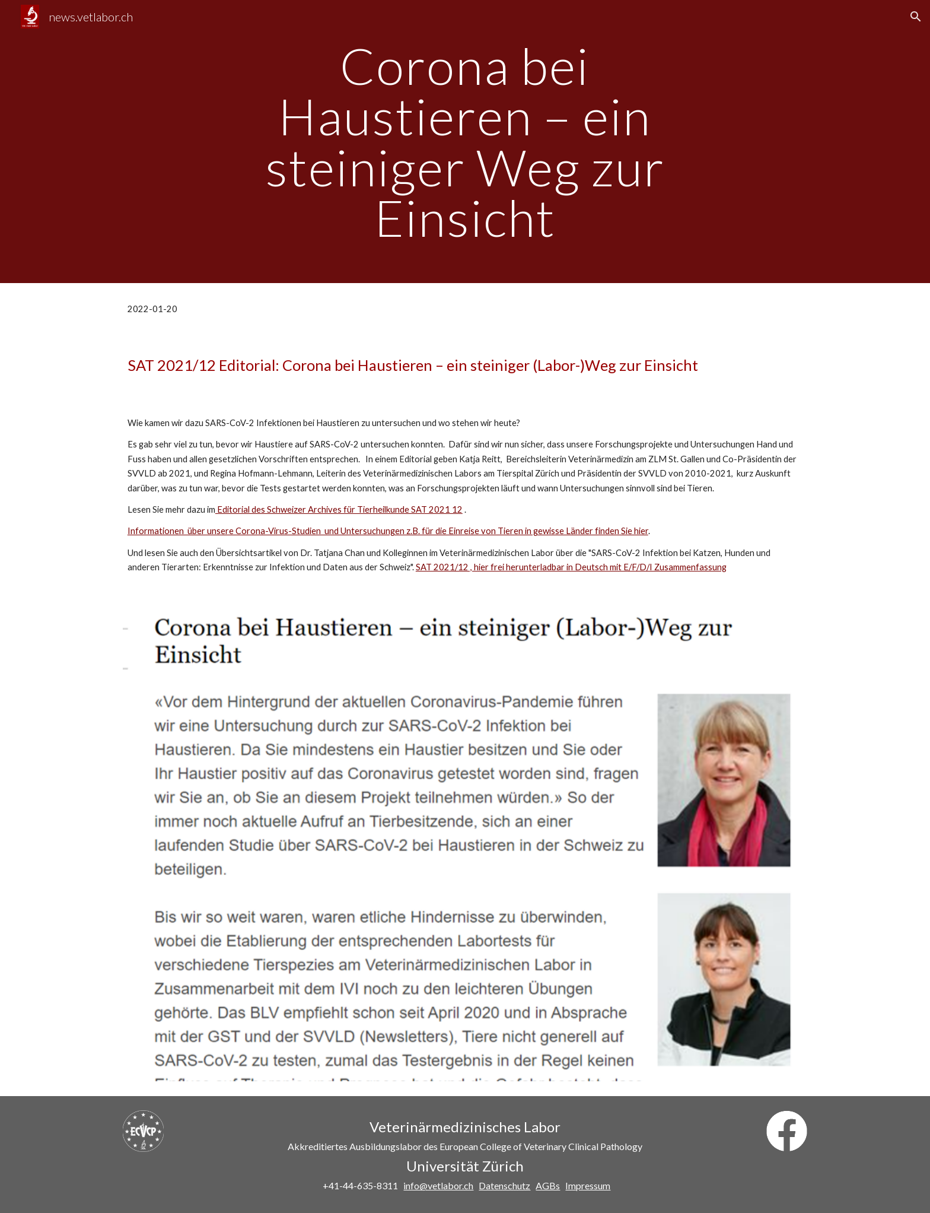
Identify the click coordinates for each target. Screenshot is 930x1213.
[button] (916, 16)
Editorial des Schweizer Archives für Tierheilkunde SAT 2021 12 (339, 509)
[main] (465, 141)
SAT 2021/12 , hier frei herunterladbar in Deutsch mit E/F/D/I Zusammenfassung (571, 567)
